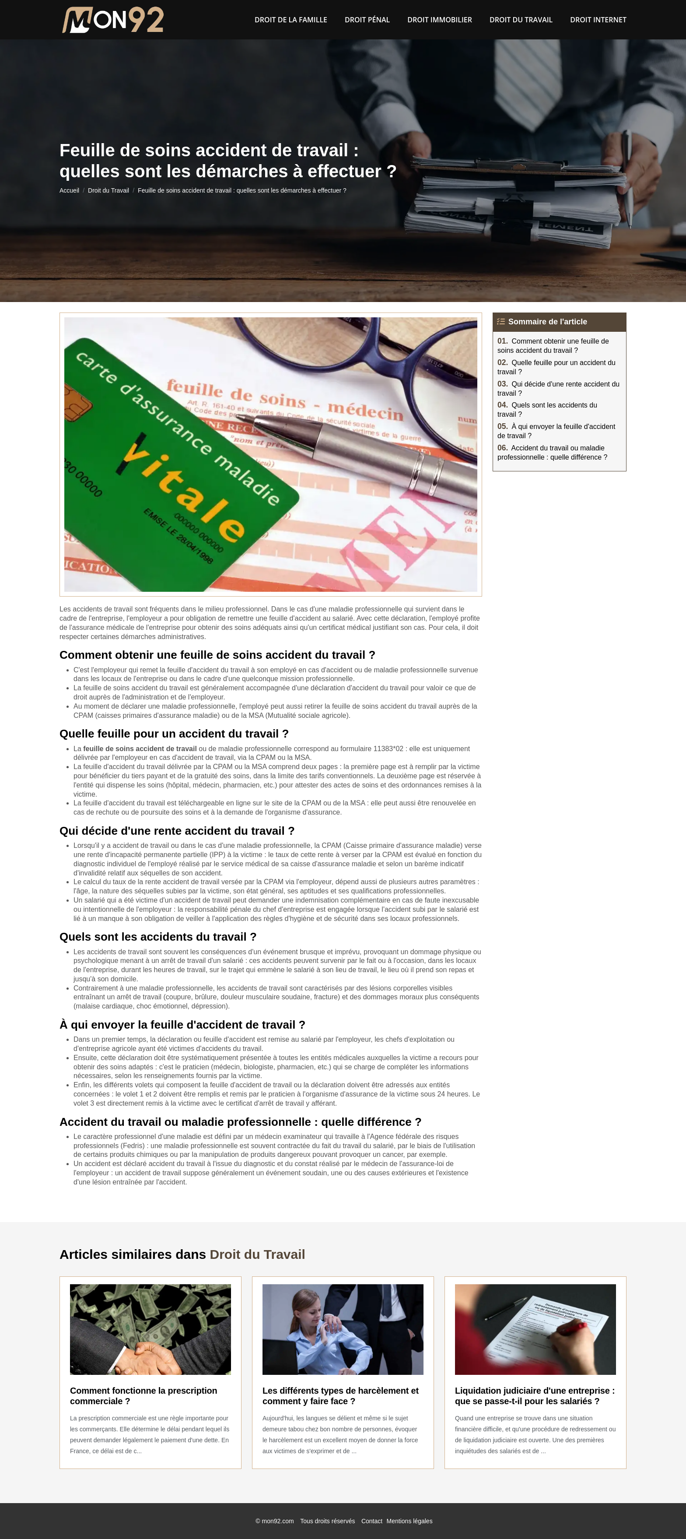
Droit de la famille (291, 20)
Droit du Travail (521, 20)
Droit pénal (367, 20)
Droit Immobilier (439, 20)
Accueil (69, 190)
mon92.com (278, 1521)
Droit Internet (598, 20)
